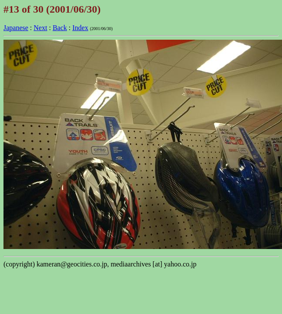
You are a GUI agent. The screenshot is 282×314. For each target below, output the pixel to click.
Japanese (15, 27)
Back (60, 27)
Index (80, 27)
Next (40, 27)
